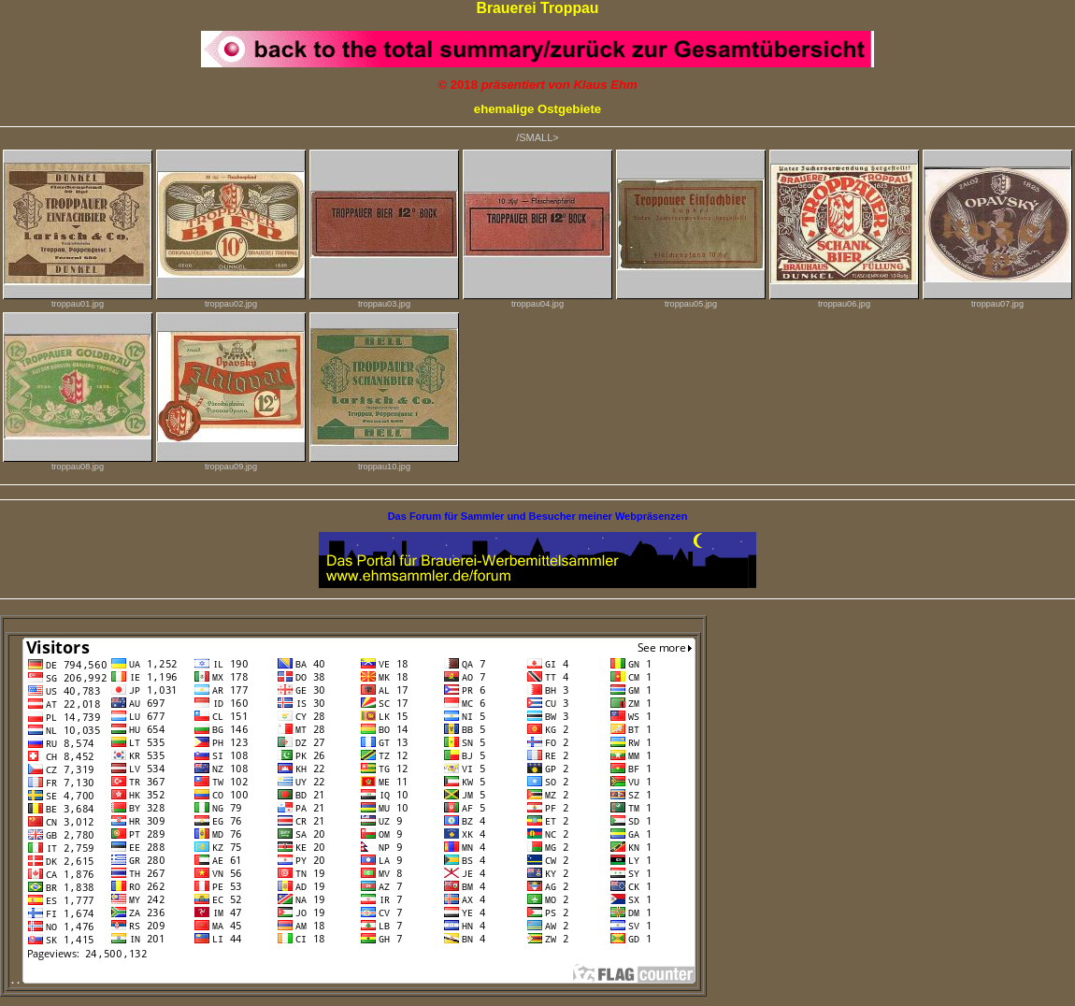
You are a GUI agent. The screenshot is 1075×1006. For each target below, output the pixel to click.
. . (353, 979)
